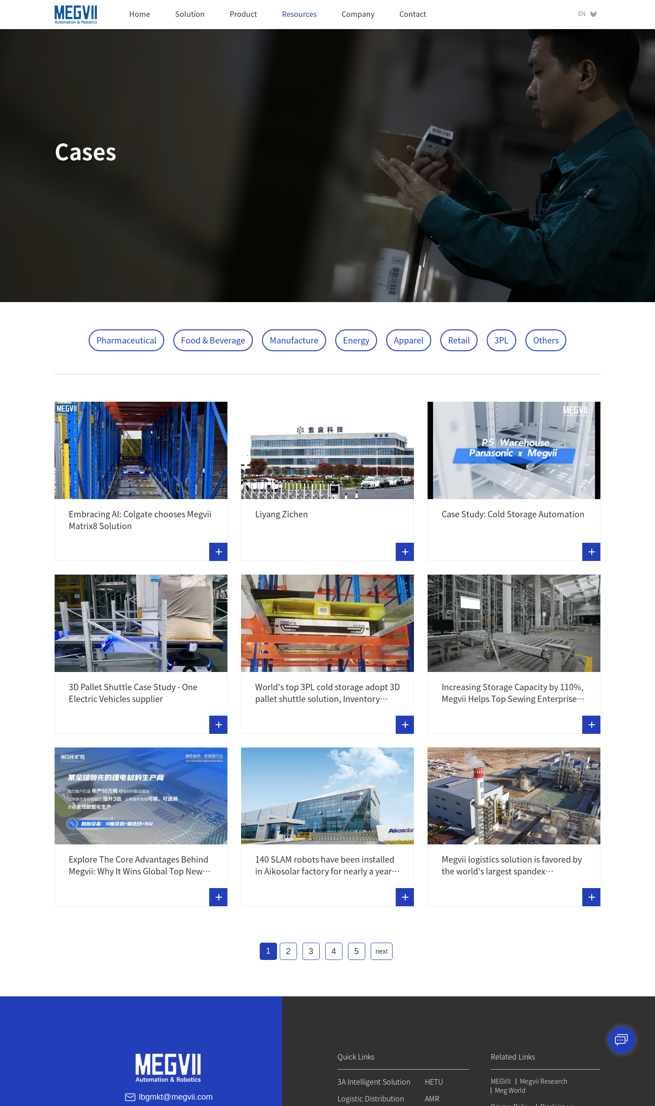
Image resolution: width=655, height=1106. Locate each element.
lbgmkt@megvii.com (175, 1095)
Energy (356, 340)
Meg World (509, 1089)
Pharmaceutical (126, 340)
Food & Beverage (213, 340)
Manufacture (294, 340)
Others (546, 340)
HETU (433, 1080)
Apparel (408, 340)
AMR (431, 1097)
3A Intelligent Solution (372, 1080)
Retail (459, 340)
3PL (501, 340)
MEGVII (500, 1079)
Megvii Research (542, 1079)
